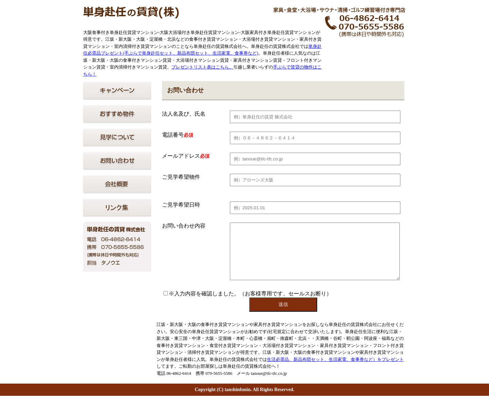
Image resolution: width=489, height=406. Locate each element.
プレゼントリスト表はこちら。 (202, 67)
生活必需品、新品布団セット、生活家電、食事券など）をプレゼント (335, 369)
